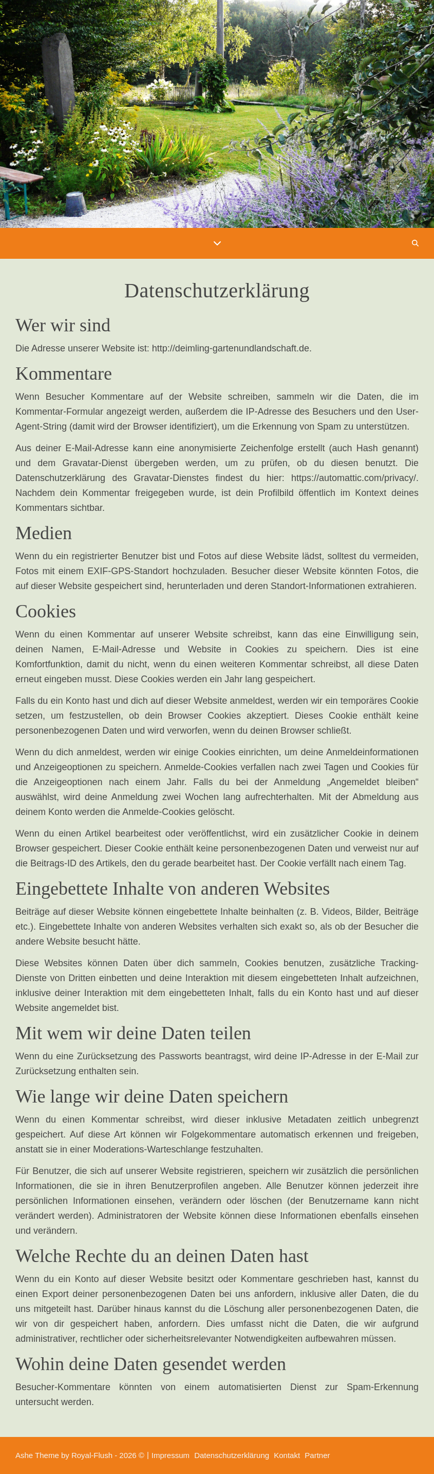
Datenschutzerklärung (231, 1455)
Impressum (171, 1455)
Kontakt (287, 1455)
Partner (317, 1455)
